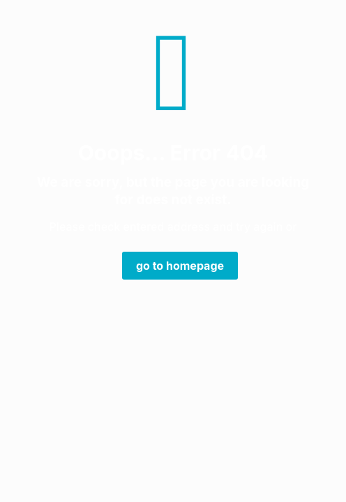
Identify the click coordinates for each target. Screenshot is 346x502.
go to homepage (180, 266)
